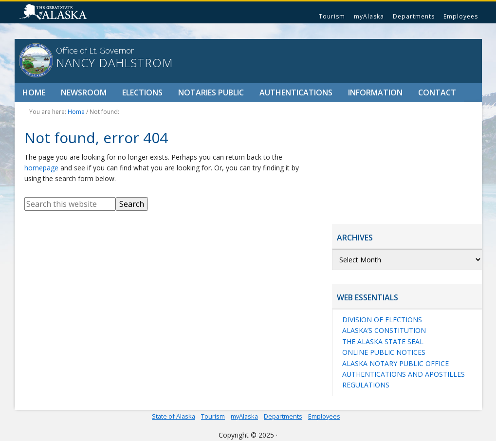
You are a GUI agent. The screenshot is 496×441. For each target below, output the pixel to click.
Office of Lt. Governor (95, 50)
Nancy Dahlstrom (114, 62)
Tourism (332, 16)
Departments (414, 16)
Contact (437, 92)
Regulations (365, 384)
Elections (142, 92)
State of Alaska (54, 12)
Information (375, 92)
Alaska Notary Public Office (395, 363)
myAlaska (369, 16)
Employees (460, 16)
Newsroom (84, 92)
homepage (41, 167)
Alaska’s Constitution (384, 330)
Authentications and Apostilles (403, 374)
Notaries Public (211, 92)
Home (33, 92)
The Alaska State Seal (382, 341)
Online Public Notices (383, 352)
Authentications (295, 92)
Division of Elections (382, 319)
